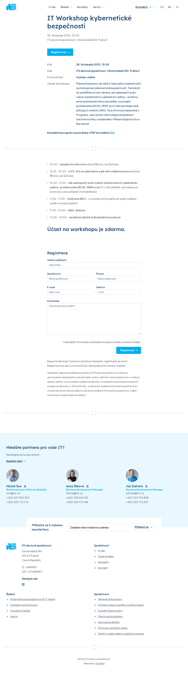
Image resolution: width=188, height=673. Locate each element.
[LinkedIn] (23, 584)
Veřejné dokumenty (110, 599)
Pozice (100, 273)
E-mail (51, 287)
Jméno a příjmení (56, 259)
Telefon (100, 287)
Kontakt (103, 567)
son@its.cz (13, 493)
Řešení (65, 7)
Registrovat (59, 52)
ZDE (112, 132)
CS (161, 7)
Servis (96, 7)
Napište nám (14, 461)
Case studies (106, 556)
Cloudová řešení (20, 610)
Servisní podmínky (109, 622)
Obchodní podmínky (110, 616)
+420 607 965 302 (17, 497)
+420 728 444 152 (77, 497)
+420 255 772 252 (137, 502)
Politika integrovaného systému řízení (121, 605)
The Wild (100, 663)
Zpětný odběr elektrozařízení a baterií (121, 633)
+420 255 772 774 (17, 502)
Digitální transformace (24, 605)
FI (177, 7)
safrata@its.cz (135, 493)
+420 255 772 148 (77, 502)
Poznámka (53, 300)
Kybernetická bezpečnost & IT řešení (32, 599)
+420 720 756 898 (137, 497)
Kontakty (142, 7)
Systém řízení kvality (110, 610)
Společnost (54, 273)
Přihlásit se (142, 527)
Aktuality (82, 7)
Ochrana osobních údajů (112, 628)
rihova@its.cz (74, 493)
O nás (52, 7)
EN (169, 7)
